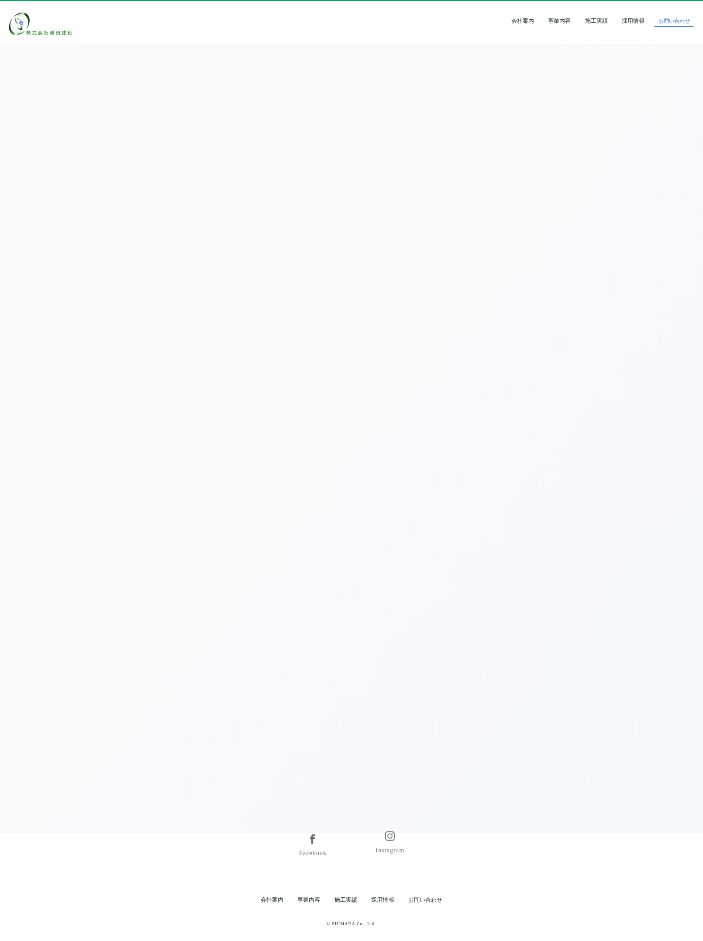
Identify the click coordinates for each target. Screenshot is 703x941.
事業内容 (577, 20)
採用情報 (651, 20)
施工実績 (614, 20)
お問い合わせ (425, 899)
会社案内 (540, 20)
